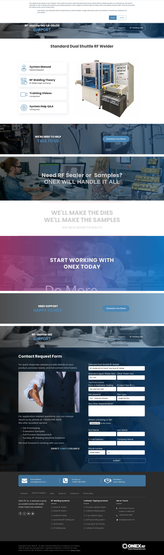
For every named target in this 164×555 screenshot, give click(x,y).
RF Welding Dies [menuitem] (136, 27)
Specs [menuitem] (111, 27)
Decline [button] (122, 17)
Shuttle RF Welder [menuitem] (60, 515)
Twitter (24, 513)
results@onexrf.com (38, 482)
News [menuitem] (52, 493)
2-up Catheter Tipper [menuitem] (94, 515)
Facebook (20, 513)
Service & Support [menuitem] (39, 493)
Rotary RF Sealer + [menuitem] (60, 511)
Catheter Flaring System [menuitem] (95, 511)
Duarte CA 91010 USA (127, 511)
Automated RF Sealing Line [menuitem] (63, 520)
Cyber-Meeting (119, 482)
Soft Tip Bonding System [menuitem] (95, 520)
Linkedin (28, 513)
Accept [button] (113, 17)
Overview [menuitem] (100, 27)
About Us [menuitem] (62, 493)
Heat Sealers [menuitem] (58, 524)
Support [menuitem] (121, 27)
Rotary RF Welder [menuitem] (59, 507)
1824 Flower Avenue (126, 508)
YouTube (32, 513)
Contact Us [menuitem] (74, 493)
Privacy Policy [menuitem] (88, 493)
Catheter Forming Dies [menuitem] (95, 528)
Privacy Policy (75, 550)
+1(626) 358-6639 (78, 482)
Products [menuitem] (24, 493)
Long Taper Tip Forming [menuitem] (95, 524)
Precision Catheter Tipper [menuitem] (96, 507)
